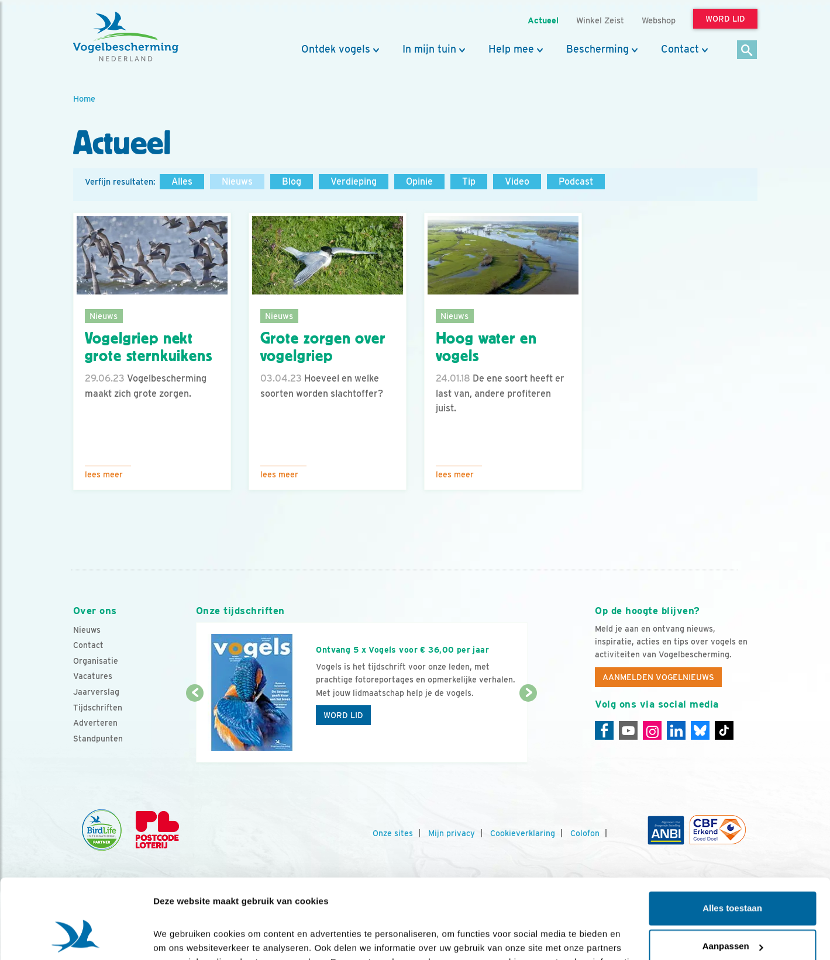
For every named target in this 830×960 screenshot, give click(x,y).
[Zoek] (747, 50)
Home (84, 98)
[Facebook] (604, 730)
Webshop (659, 20)
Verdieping (353, 181)
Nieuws (237, 181)
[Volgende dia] (528, 728)
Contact (680, 49)
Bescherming (597, 49)
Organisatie (95, 661)
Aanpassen (732, 875)
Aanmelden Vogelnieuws (658, 677)
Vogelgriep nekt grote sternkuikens (148, 347)
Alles (181, 181)
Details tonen (181, 937)
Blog (291, 181)
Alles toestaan (732, 837)
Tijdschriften (97, 707)
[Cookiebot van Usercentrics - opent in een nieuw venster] (76, 937)
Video (517, 181)
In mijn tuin (429, 49)
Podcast (576, 181)
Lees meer (104, 474)
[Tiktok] (724, 730)
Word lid (343, 715)
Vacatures (92, 676)
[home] (125, 37)
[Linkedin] (676, 730)
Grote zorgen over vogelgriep (322, 347)
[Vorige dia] (195, 728)
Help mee (511, 49)
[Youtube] (628, 730)
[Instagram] (652, 730)
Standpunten (98, 738)
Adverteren (95, 722)
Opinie (419, 181)
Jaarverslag (96, 691)
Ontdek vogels (335, 49)
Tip (469, 181)
